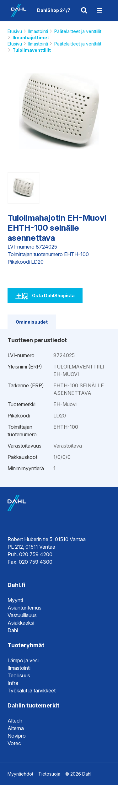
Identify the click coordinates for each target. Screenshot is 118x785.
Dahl (13, 630)
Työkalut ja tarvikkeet (32, 690)
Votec (14, 743)
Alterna (16, 728)
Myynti (15, 600)
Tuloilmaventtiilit (32, 50)
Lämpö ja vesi (23, 660)
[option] (59, 111)
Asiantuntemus (24, 608)
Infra (13, 683)
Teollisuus (19, 675)
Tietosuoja (49, 774)
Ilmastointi (38, 31)
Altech (15, 721)
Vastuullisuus (22, 615)
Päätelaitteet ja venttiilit (77, 31)
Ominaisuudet (32, 322)
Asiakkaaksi (21, 623)
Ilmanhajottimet (31, 37)
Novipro (17, 736)
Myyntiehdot (20, 774)
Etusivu (15, 31)
